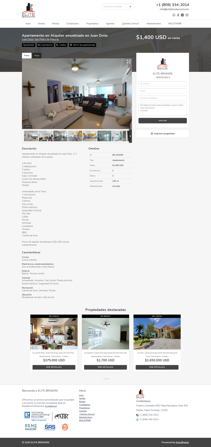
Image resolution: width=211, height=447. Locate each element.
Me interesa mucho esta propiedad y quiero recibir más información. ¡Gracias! (162, 109)
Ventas (41, 23)
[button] (26, 345)
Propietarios (92, 23)
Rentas (55, 23)
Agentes (110, 23)
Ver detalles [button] (54, 367)
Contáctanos (73, 23)
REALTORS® (174, 23)
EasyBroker (182, 442)
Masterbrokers (154, 23)
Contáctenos (51, 406)
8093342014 (163, 77)
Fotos (26, 55)
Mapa (36, 55)
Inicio (28, 23)
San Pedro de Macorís (47, 39)
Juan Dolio (28, 39)
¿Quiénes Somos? (130, 23)
